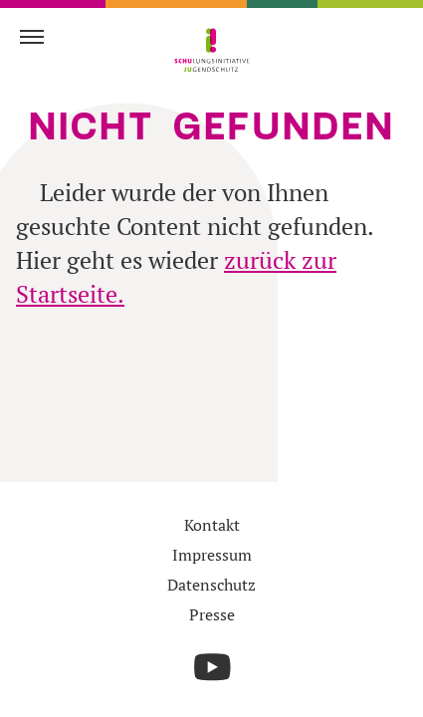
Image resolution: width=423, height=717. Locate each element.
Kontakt (212, 525)
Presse (212, 614)
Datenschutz (211, 585)
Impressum (212, 555)
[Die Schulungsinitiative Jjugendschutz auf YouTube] (212, 667)
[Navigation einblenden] (32, 36)
